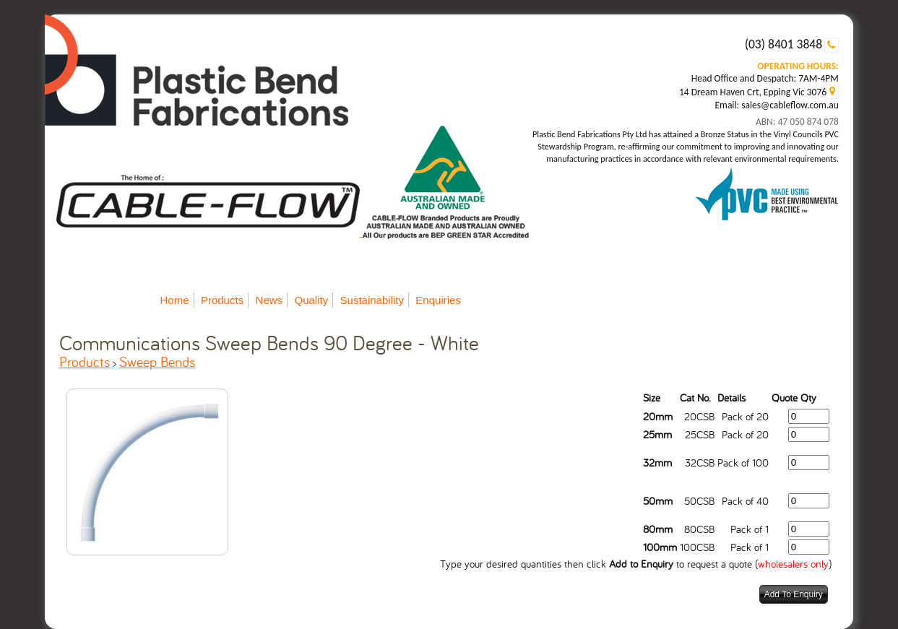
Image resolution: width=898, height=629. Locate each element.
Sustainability (372, 300)
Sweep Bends (157, 361)
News (269, 300)
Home (174, 300)
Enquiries (438, 300)
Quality (311, 300)
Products (222, 300)
